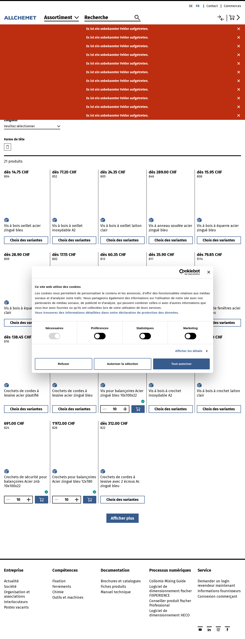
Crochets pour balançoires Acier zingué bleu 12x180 (74, 479)
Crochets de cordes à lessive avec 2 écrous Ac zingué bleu (120, 481)
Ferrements (61, 586)
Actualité (11, 581)
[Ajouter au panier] (138, 409)
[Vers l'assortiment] (61, 17)
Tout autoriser (181, 363)
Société (10, 586)
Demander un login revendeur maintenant (216, 583)
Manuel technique (116, 592)
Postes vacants (16, 607)
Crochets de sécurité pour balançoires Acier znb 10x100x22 (25, 481)
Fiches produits (113, 586)
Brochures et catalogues (121, 581)
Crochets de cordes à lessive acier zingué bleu (72, 393)
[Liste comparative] (220, 18)
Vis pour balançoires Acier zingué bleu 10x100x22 (121, 393)
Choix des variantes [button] (26, 240)
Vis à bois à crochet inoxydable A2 (165, 393)
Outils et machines (67, 597)
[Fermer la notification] (238, 28)
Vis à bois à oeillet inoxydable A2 (67, 227)
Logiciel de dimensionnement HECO (169, 613)
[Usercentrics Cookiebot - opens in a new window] (182, 272)
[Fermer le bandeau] (208, 272)
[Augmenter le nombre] (126, 409)
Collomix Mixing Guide (167, 581)
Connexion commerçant (217, 596)
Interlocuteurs (16, 602)
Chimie (58, 592)
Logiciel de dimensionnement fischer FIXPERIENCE (170, 591)
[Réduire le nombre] (103, 409)
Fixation (59, 581)
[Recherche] (112, 17)
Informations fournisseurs (219, 591)
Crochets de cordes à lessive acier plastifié (21, 393)
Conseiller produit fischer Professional (170, 603)
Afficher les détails (188, 351)
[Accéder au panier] (235, 17)
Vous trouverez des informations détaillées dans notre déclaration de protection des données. (107, 312)
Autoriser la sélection (122, 363)
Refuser (63, 363)
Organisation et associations (17, 594)
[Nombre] (114, 409)
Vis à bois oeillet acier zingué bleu (22, 227)
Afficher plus (122, 518)
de (191, 6)
